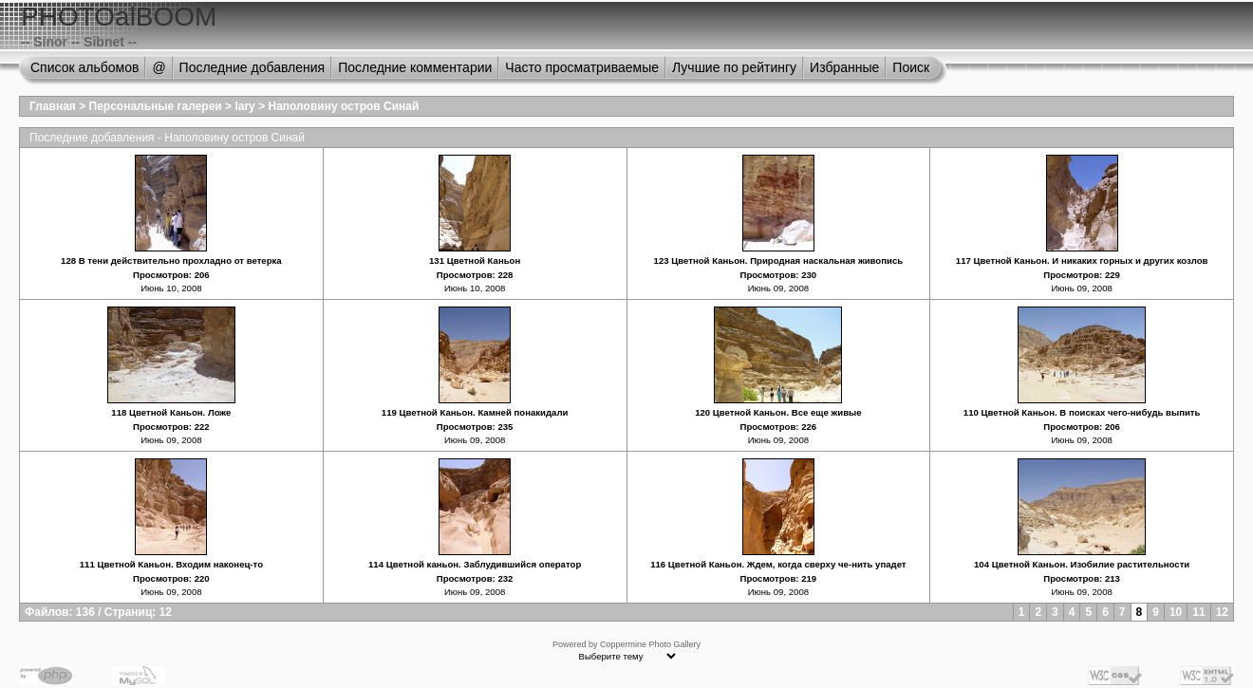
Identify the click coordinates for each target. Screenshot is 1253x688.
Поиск (910, 67)
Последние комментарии (415, 67)
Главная (52, 106)
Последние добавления (252, 67)
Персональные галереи (155, 106)
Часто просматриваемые (582, 67)
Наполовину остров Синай (343, 106)
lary (244, 106)
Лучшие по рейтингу (734, 67)
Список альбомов (84, 67)
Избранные (844, 67)
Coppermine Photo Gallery (650, 644)
